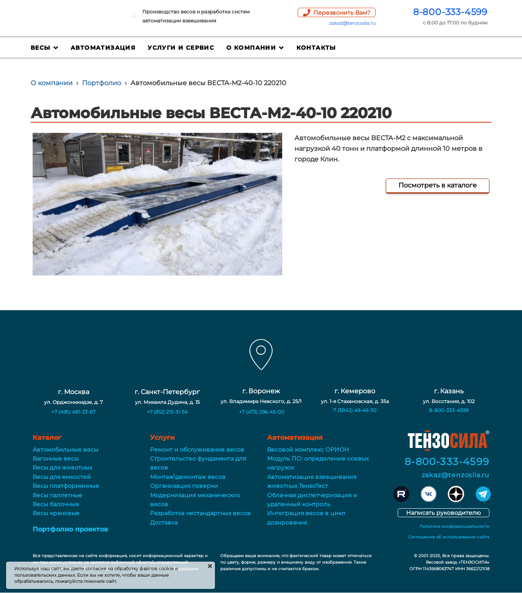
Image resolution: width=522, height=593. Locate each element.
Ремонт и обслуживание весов (197, 449)
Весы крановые (56, 513)
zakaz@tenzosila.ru (352, 23)
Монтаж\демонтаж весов (188, 477)
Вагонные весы (56, 458)
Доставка (164, 522)
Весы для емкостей (62, 477)
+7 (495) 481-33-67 (73, 412)
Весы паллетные (57, 495)
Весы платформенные (66, 485)
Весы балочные (56, 504)
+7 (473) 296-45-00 (261, 412)
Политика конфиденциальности (454, 526)
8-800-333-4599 (450, 12)
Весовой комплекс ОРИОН (308, 449)
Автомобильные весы (65, 449)
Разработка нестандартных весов (200, 513)
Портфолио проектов (70, 529)
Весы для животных (62, 467)
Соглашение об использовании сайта (448, 537)
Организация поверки (184, 485)
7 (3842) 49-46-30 (354, 410)
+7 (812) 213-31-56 (167, 412)
